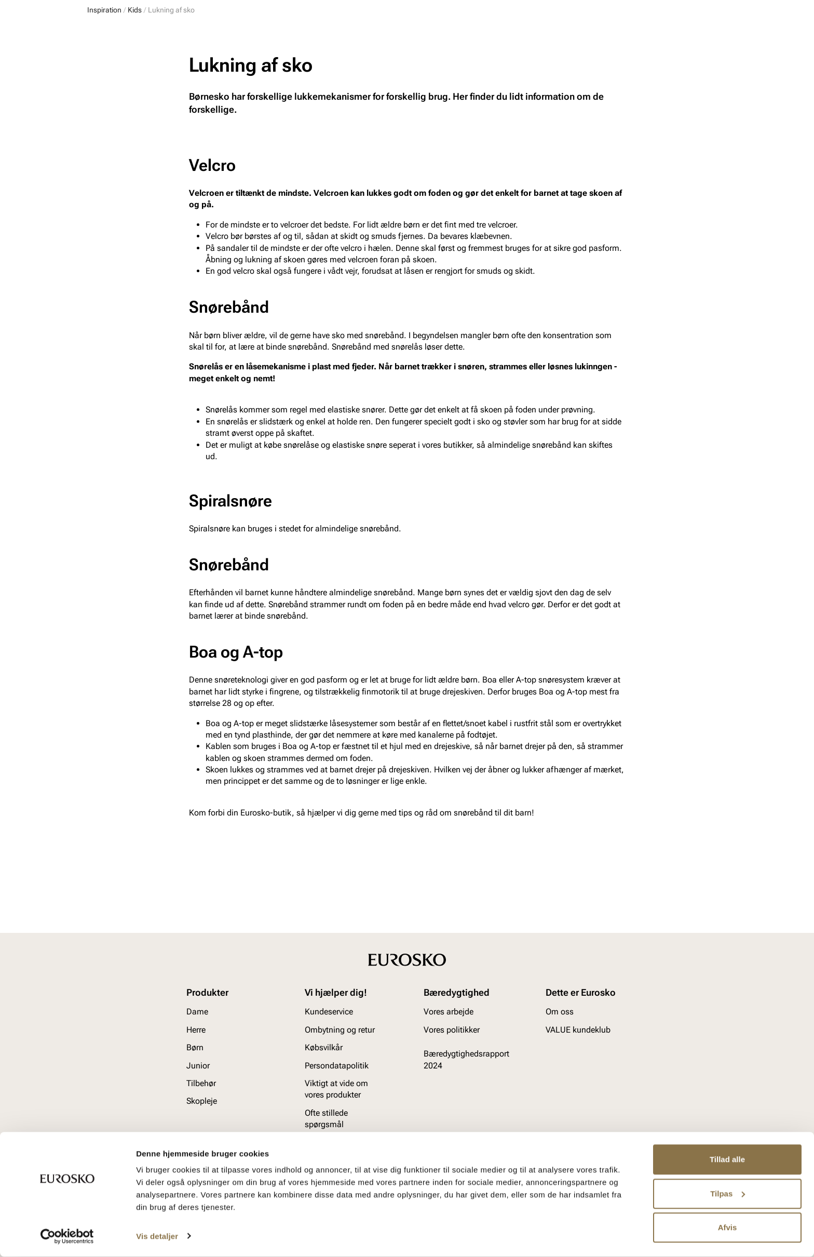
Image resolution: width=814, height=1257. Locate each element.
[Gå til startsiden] (133, 37)
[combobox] (371, 37)
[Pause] (718, 8)
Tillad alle (727, 1160)
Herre (132, 68)
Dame (97, 68)
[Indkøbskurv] (709, 38)
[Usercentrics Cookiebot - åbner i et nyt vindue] (67, 1237)
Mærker (574, 68)
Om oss (560, 1024)
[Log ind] (627, 38)
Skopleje (312, 68)
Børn (169, 68)
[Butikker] (591, 38)
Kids (135, 113)
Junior (206, 68)
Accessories (257, 68)
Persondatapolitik (337, 1078)
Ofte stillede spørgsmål (326, 1131)
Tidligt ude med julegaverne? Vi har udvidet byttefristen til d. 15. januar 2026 (407, 91)
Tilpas (727, 1193)
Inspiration (625, 68)
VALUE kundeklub (694, 68)
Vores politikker (452, 1042)
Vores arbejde (448, 1024)
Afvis (727, 1228)
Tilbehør (201, 1096)
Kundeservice (329, 1024)
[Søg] (489, 36)
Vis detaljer (157, 1236)
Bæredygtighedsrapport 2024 (466, 1072)
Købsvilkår (324, 1060)
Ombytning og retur (340, 1042)
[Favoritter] (665, 38)
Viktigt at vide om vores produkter (336, 1101)
